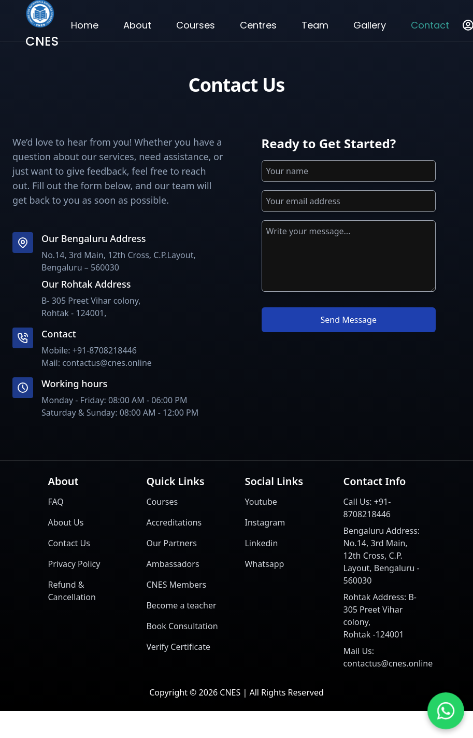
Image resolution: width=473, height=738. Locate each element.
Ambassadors (172, 564)
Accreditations (174, 522)
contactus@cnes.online (388, 663)
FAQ (55, 501)
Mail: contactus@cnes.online (96, 362)
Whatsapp (264, 564)
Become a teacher (181, 605)
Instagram (265, 522)
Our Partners (171, 543)
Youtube (261, 501)
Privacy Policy (74, 564)
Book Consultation (182, 626)
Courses (162, 501)
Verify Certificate (178, 646)
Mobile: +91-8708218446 (89, 350)
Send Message (349, 319)
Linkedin (261, 543)
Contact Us (69, 543)
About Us (65, 522)
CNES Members (176, 584)
